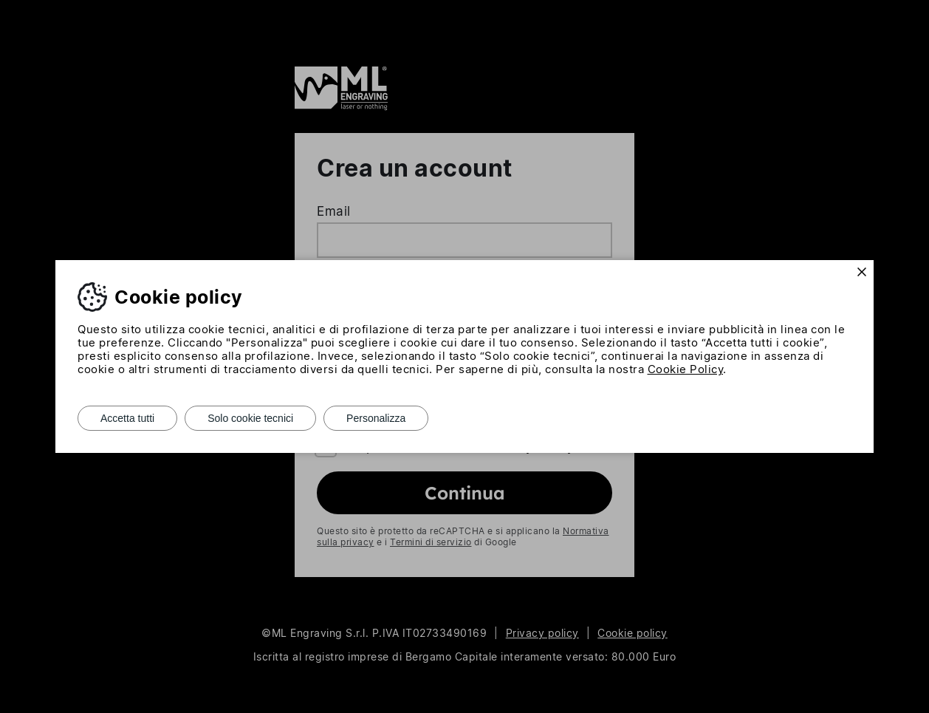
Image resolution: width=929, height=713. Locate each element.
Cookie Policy (686, 369)
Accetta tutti (127, 418)
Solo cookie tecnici (250, 418)
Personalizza (375, 418)
